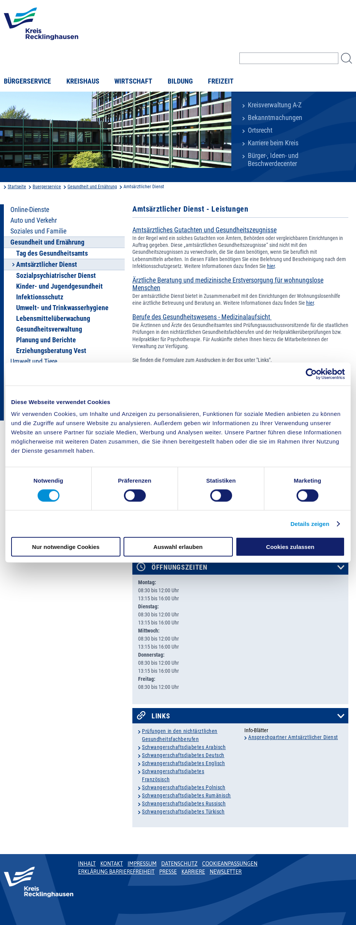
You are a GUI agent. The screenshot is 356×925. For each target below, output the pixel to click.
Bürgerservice (27, 81)
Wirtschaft (133, 81)
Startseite (17, 186)
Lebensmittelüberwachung (53, 318)
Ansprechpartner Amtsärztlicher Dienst (293, 737)
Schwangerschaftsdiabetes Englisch (183, 763)
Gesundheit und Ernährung (92, 186)
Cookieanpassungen (229, 864)
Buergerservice (47, 186)
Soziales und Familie (38, 231)
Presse (168, 872)
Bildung (180, 81)
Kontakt (111, 864)
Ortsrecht (260, 130)
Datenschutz (179, 864)
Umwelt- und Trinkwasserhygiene (62, 308)
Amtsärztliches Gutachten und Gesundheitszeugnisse (204, 230)
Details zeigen (309, 523)
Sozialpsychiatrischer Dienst (56, 275)
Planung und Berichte (46, 340)
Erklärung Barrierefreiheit (116, 872)
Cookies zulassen (290, 547)
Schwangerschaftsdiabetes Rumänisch (186, 795)
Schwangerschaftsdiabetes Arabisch (184, 747)
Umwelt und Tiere (33, 361)
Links (161, 716)
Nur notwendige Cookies (66, 547)
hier (271, 266)
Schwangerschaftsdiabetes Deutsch (183, 755)
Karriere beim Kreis (273, 143)
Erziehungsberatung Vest (51, 351)
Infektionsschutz (39, 297)
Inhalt (87, 864)
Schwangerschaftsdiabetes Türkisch (183, 811)
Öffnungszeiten (180, 567)
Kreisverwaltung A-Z (275, 105)
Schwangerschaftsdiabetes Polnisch (183, 787)
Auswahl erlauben (178, 547)
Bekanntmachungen (275, 118)
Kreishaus (82, 81)
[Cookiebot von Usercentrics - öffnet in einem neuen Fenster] (311, 374)
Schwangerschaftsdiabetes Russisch (184, 803)
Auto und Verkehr (33, 220)
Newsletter (225, 872)
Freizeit (221, 81)
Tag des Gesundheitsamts (52, 253)
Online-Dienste (29, 210)
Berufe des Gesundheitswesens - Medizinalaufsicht (202, 317)
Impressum (142, 864)
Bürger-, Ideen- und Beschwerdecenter (273, 160)
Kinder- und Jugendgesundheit (59, 286)
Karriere (193, 872)
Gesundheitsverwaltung (49, 329)
